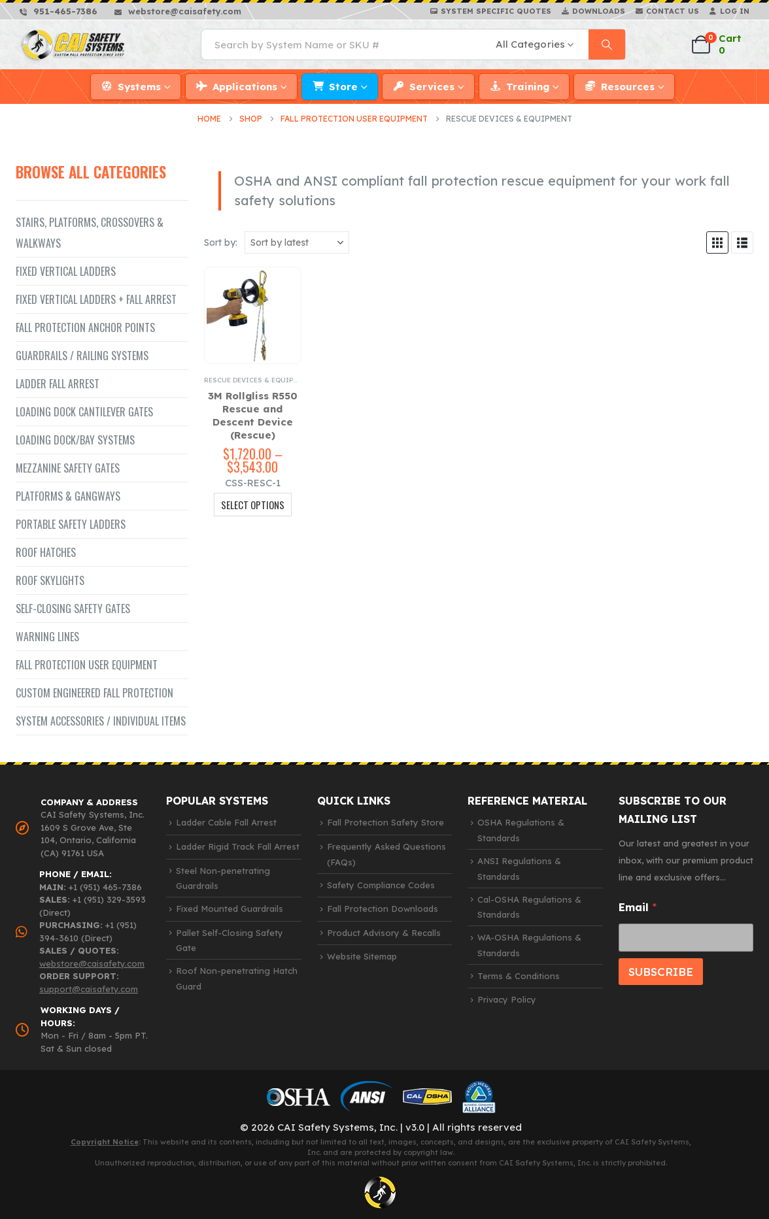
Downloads (598, 11)
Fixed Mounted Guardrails (229, 908)
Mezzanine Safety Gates (68, 468)
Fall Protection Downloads (382, 908)
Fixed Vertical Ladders (66, 271)
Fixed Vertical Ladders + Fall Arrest (96, 299)
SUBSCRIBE (660, 971)
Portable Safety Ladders (71, 524)
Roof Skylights (50, 580)
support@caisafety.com (88, 989)
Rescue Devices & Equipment (257, 380)
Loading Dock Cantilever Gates (84, 412)
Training (527, 86)
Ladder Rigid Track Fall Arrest (237, 846)
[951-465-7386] (58, 11)
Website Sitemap (362, 956)
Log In (734, 11)
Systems (139, 86)
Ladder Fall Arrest (57, 384)
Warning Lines (47, 636)
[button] (717, 242)
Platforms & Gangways (68, 496)
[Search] (607, 44)
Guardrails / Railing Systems (82, 355)
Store (343, 86)
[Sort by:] (297, 242)
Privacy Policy (506, 999)
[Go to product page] (253, 315)
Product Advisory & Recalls (384, 932)
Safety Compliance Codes (381, 885)
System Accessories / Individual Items (101, 721)
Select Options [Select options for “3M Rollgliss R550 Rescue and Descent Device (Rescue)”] (252, 504)
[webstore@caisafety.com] (178, 11)
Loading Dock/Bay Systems (75, 440)
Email (638, 907)
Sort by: (220, 242)
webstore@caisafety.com (92, 963)
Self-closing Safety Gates (73, 608)
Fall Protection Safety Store (385, 822)
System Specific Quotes (496, 11)
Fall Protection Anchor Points (85, 327)
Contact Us (672, 11)
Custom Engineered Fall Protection (94, 693)
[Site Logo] (73, 45)
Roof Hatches (46, 552)
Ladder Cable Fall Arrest (226, 822)
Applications (245, 86)
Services (431, 86)
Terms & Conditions (518, 976)
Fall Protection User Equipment (87, 665)
